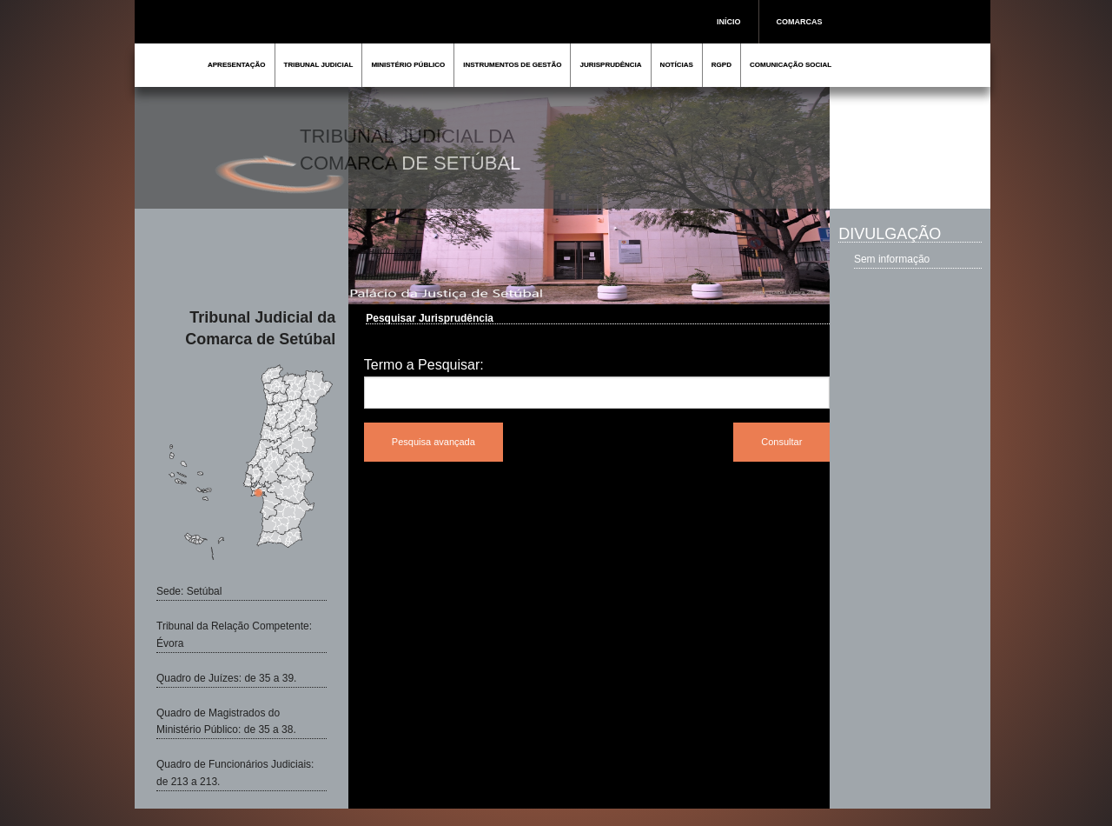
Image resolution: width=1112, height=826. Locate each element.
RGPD (721, 65)
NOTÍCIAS (676, 65)
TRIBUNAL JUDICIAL (319, 65)
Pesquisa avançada (433, 441)
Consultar (781, 441)
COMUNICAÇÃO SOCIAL (790, 65)
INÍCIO (729, 21)
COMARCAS (800, 21)
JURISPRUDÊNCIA (610, 65)
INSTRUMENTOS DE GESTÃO (512, 65)
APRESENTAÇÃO (237, 65)
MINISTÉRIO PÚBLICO (408, 65)
